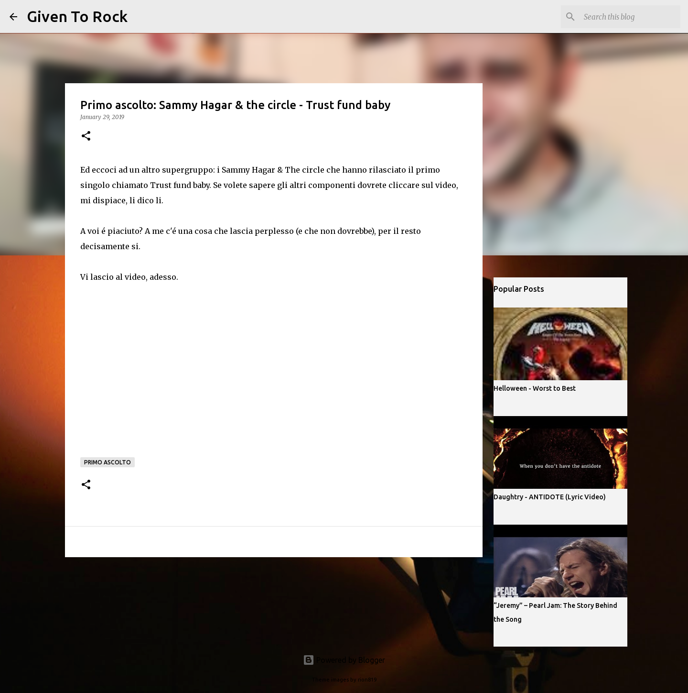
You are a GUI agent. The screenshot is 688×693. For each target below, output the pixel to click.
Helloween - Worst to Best (535, 388)
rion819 (367, 679)
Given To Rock (77, 16)
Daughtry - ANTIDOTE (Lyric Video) (550, 497)
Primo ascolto (107, 462)
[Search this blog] (630, 16)
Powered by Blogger (344, 660)
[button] (86, 136)
